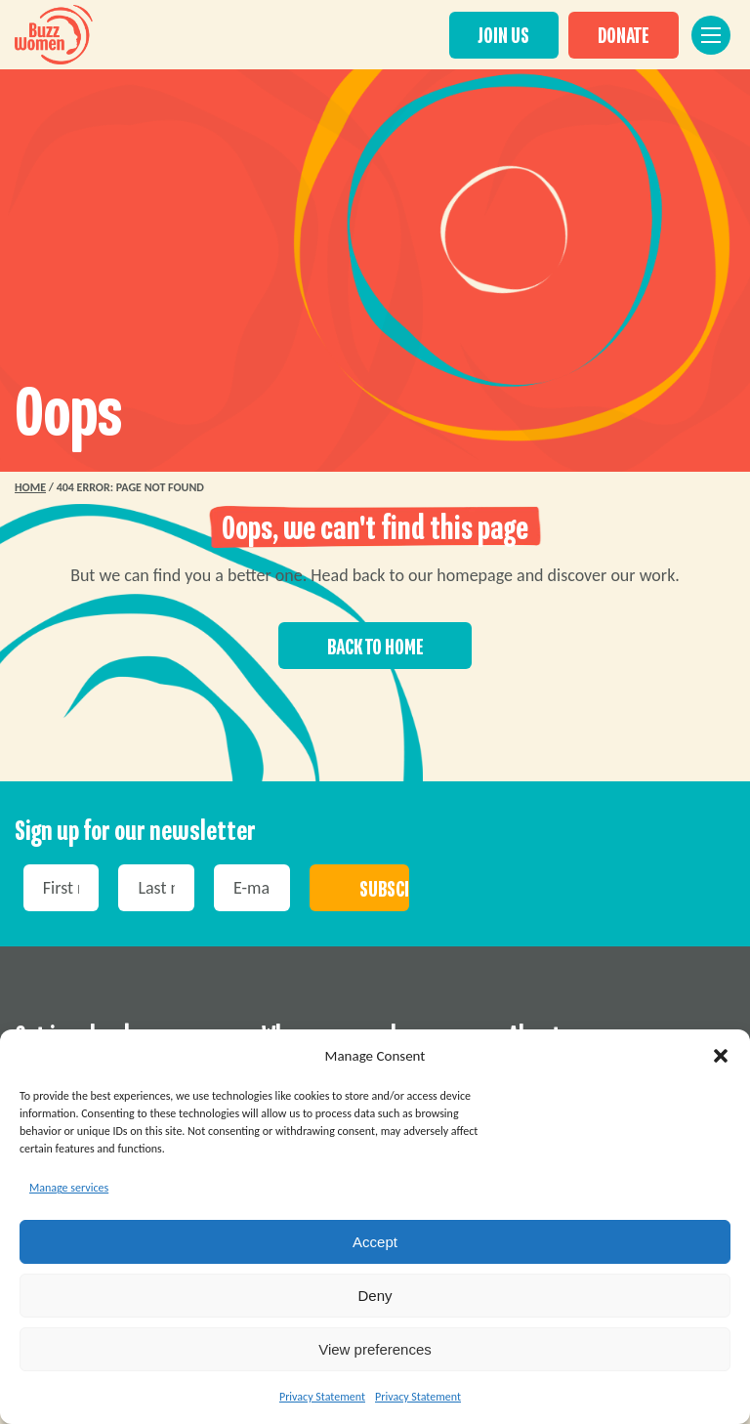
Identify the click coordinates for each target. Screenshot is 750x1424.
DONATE (631, 35)
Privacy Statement (322, 1396)
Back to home (375, 647)
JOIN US (511, 35)
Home (30, 487)
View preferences (375, 1349)
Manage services (68, 1187)
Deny (374, 1295)
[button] (720, 1056)
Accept (375, 1242)
